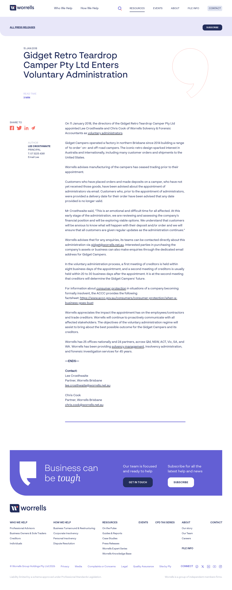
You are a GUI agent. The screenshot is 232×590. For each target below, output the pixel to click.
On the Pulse (109, 528)
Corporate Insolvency (65, 533)
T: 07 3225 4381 (36, 153)
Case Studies (109, 538)
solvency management (128, 346)
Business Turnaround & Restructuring (74, 528)
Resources (137, 8)
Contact (215, 8)
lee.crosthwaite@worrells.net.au (87, 385)
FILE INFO (187, 548)
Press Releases (110, 543)
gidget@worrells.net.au (107, 245)
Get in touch (138, 482)
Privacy (65, 566)
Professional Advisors (22, 528)
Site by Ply (165, 566)
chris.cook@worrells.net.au (84, 405)
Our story (187, 528)
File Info (193, 8)
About (175, 8)
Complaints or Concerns (102, 566)
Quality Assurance (143, 566)
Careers (186, 538)
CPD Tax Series (165, 522)
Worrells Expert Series (114, 548)
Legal (124, 566)
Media (78, 566)
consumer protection (111, 288)
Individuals (16, 543)
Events (158, 8)
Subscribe (212, 27)
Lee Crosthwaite (39, 146)
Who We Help (63, 8)
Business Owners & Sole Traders (28, 533)
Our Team (187, 533)
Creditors (15, 538)
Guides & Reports (112, 533)
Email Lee (33, 157)
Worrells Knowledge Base (116, 554)
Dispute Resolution (64, 543)
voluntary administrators (105, 133)
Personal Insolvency (64, 538)
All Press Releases (22, 27)
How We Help (90, 8)
